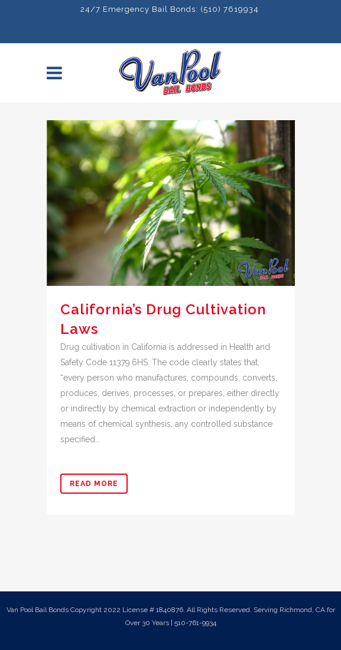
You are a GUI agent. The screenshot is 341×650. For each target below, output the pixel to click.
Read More (94, 484)
